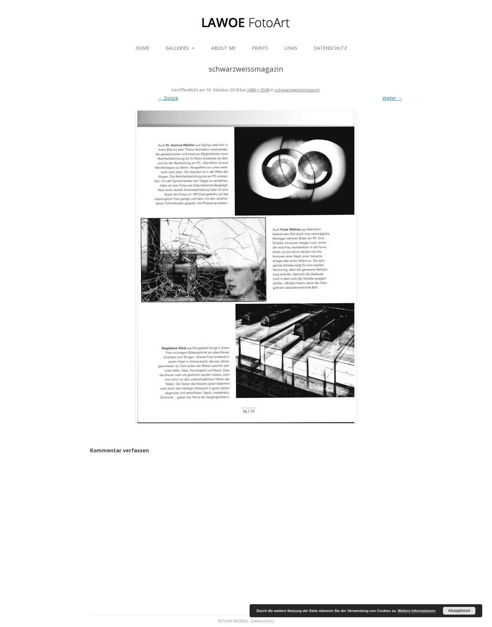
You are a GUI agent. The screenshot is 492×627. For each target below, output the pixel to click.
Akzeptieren (459, 610)
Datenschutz (262, 621)
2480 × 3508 (258, 90)
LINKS (290, 48)
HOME (142, 48)
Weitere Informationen (416, 611)
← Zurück (168, 98)
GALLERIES (180, 48)
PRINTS (260, 48)
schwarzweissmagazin (297, 90)
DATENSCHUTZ (330, 48)
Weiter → (392, 98)
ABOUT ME (224, 48)
